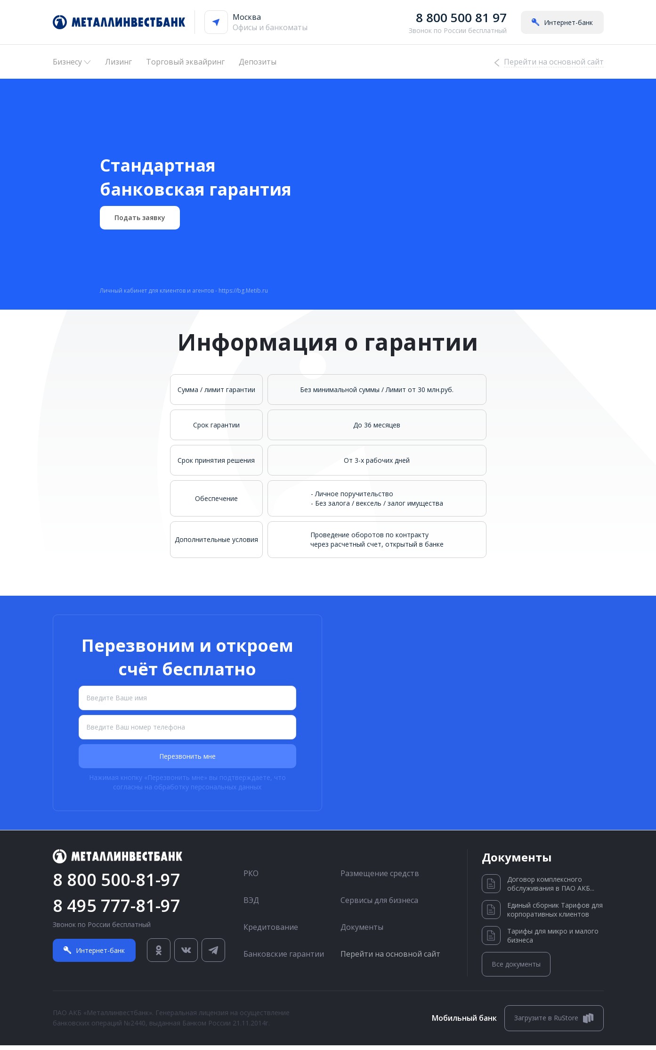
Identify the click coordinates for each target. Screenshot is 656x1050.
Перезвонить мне (187, 761)
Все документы (516, 969)
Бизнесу (72, 62)
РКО (251, 878)
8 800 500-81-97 (116, 884)
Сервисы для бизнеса (379, 905)
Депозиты (257, 62)
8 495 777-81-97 (116, 910)
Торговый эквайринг (185, 62)
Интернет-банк (562, 22)
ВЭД (251, 905)
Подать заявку (139, 222)
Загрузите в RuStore (554, 1023)
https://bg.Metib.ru (243, 296)
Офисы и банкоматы (270, 27)
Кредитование (270, 932)
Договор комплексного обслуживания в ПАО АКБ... (538, 888)
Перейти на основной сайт (390, 958)
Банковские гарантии (283, 958)
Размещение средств (379, 878)
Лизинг (118, 62)
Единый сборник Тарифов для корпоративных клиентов (542, 914)
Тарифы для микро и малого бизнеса (540, 940)
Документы (361, 932)
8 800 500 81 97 (461, 17)
